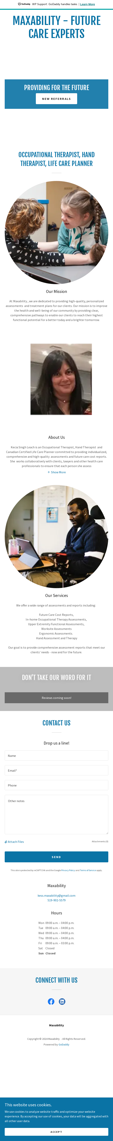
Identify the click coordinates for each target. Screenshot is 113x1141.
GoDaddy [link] (64, 1044)
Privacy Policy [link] (68, 870)
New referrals (56, 99)
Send (56, 857)
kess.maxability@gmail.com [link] (56, 895)
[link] (56, 27)
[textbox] (56, 755)
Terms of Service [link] (88, 870)
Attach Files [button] (16, 842)
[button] (56, 472)
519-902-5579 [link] (57, 900)
